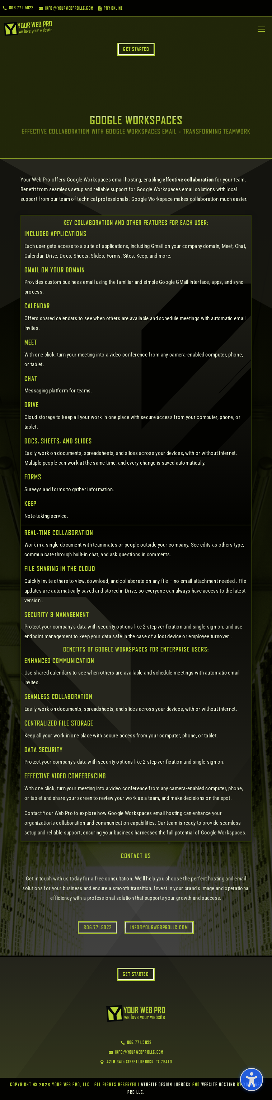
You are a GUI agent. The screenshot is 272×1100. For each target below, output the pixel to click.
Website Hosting (218, 1085)
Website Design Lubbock (166, 1085)
